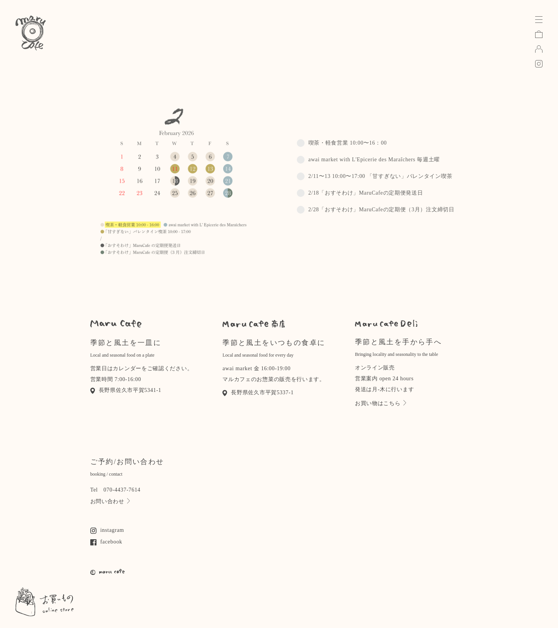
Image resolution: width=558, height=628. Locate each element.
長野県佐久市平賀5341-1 (126, 390)
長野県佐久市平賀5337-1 (258, 392)
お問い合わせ (110, 501)
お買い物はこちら (380, 403)
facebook (106, 542)
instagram (107, 530)
